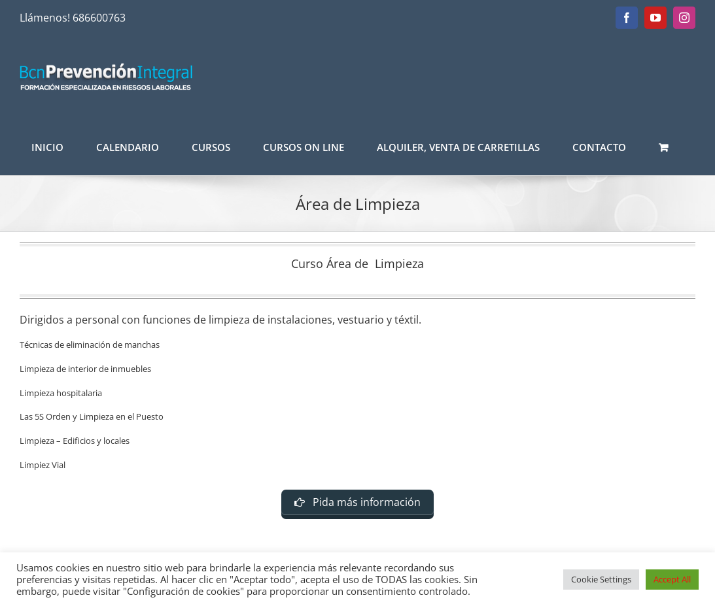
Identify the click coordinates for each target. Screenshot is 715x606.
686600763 (99, 17)
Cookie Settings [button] (601, 579)
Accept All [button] (672, 579)
